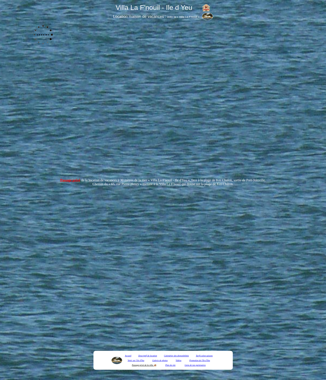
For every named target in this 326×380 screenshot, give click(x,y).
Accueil (128, 355)
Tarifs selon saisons (204, 355)
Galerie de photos (160, 360)
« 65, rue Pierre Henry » (125, 184)
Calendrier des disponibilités (176, 355)
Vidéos (178, 360)
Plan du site (170, 365)
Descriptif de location (147, 355)
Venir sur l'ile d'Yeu (136, 360)
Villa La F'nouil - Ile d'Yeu (168, 180)
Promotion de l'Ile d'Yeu (199, 360)
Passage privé (70, 180)
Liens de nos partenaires (195, 365)
